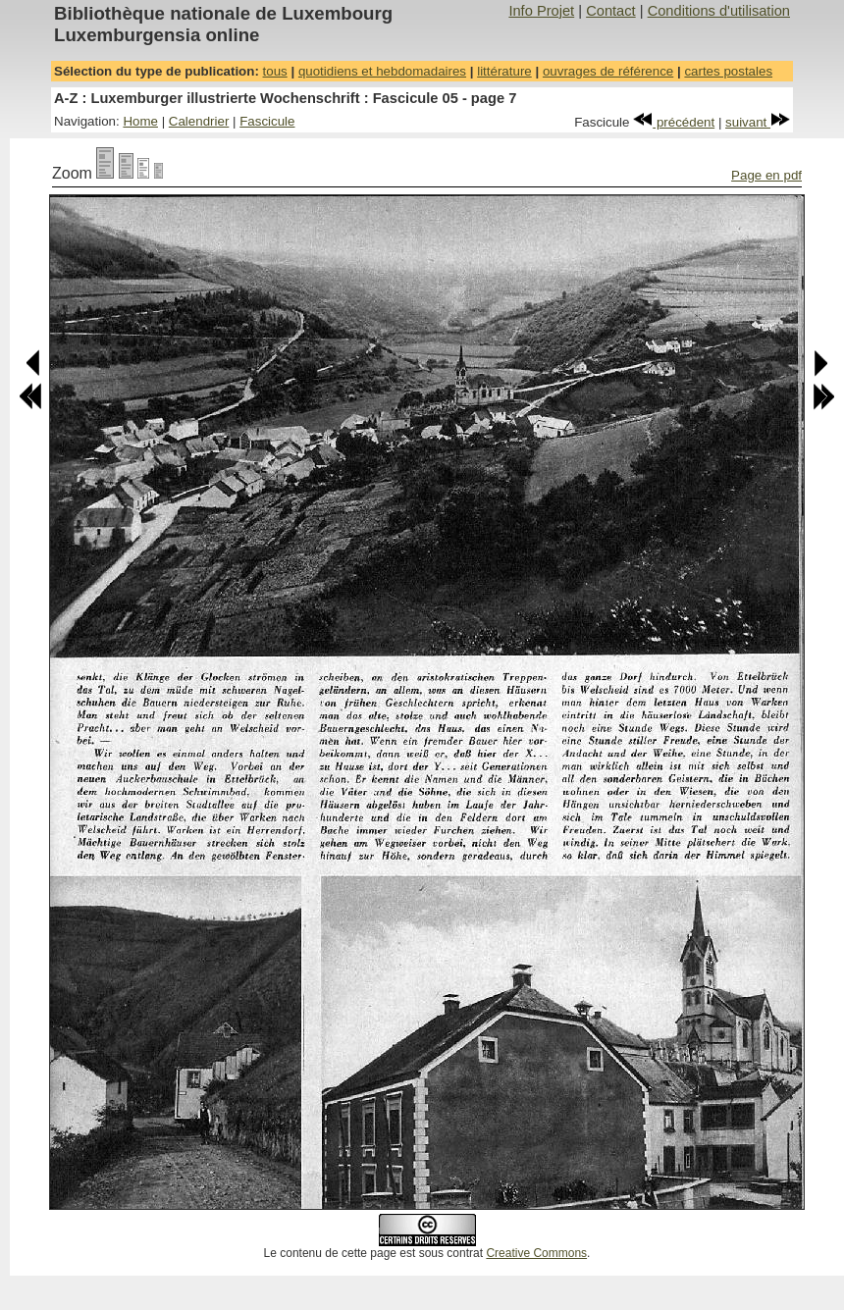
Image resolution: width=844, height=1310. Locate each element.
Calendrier (199, 121)
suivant (757, 122)
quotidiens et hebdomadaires (382, 71)
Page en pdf (766, 175)
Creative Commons (536, 1253)
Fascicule (266, 121)
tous (275, 71)
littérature (504, 71)
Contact (611, 11)
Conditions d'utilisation (719, 11)
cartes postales (728, 71)
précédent (673, 122)
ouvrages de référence (608, 71)
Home (140, 121)
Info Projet (541, 11)
